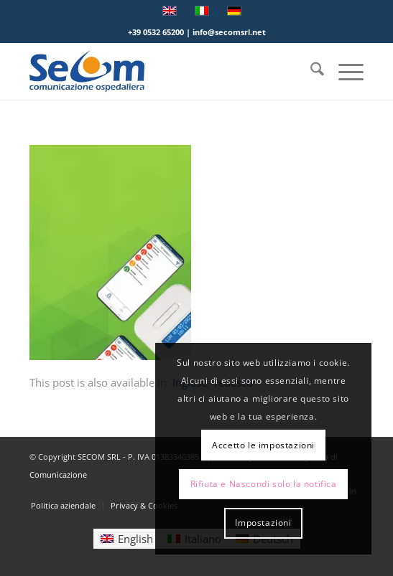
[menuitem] (310, 71)
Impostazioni (263, 522)
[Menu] (344, 71)
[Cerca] (310, 71)
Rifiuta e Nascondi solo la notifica (263, 484)
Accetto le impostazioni (263, 445)
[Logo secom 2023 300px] (163, 71)
